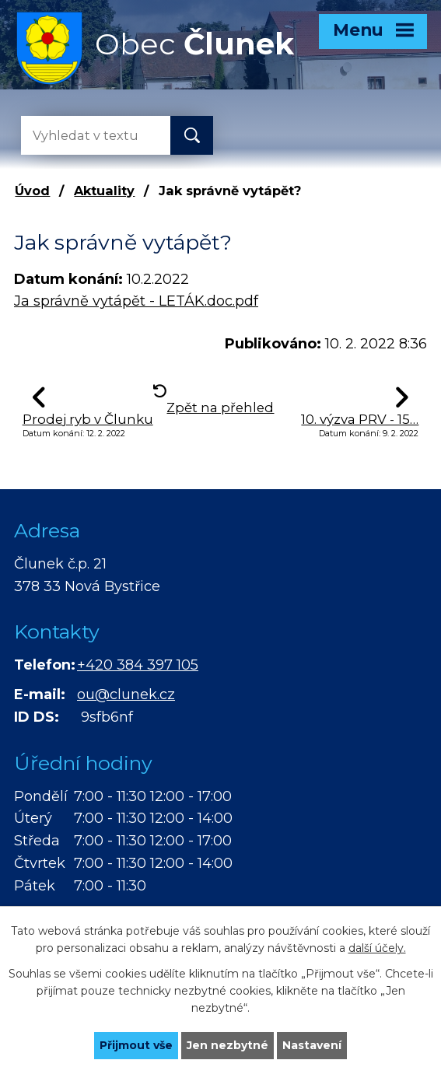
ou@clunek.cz (126, 694)
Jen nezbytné (227, 1045)
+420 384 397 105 (137, 664)
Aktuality (104, 190)
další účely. (377, 948)
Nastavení (311, 1045)
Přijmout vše (136, 1045)
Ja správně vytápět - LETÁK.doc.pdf (136, 301)
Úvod (32, 190)
